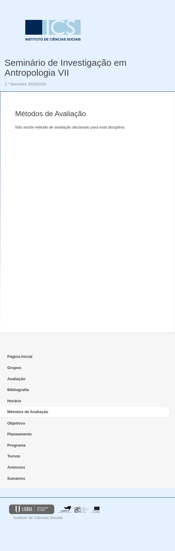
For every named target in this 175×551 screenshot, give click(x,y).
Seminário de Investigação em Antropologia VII (66, 68)
